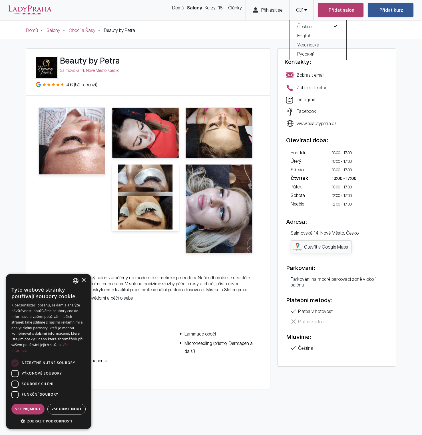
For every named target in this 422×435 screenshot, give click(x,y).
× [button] (83, 280)
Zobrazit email (310, 75)
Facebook (306, 111)
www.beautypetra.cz (317, 123)
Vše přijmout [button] (28, 408)
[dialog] (48, 351)
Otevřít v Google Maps (320, 247)
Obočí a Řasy (82, 30)
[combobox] (76, 281)
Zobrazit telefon (312, 87)
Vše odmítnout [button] (66, 408)
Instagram (307, 99)
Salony (53, 30)
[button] (48, 421)
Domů (32, 30)
